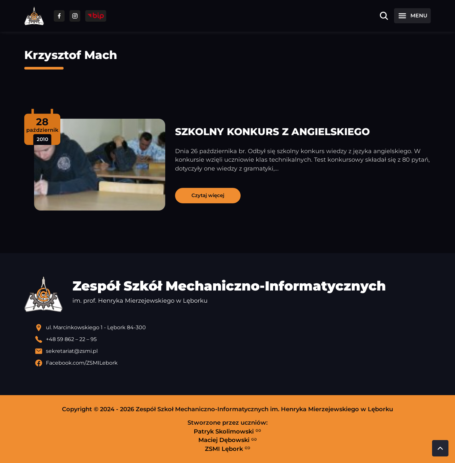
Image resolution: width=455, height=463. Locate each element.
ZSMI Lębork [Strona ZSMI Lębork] (227, 448)
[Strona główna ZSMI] (34, 16)
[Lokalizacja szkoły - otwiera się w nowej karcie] (233, 328)
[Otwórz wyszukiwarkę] (384, 16)
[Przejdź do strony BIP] (95, 16)
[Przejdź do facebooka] (59, 16)
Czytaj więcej (207, 195)
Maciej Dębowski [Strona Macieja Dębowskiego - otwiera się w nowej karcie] (227, 440)
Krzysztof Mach (70, 55)
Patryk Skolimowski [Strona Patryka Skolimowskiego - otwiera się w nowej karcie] (227, 431)
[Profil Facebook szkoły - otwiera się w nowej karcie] (233, 363)
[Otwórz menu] (412, 15)
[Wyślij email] (233, 351)
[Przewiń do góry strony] (440, 448)
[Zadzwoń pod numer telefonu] (233, 339)
